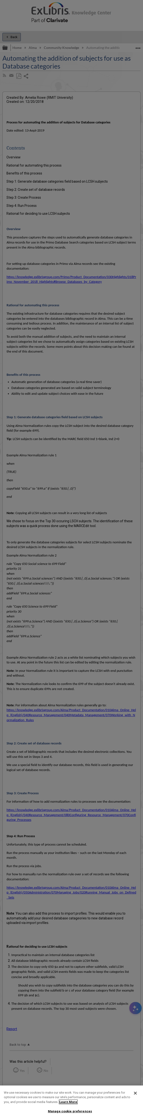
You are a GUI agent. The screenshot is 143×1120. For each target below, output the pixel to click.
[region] (71, 1102)
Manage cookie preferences (70, 1111)
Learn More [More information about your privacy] (68, 1102)
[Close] (135, 1093)
